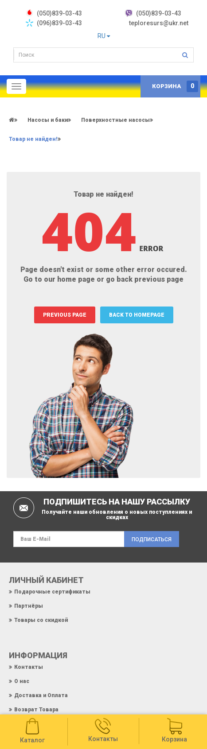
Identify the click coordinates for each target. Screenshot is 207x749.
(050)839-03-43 (158, 13)
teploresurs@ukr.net (158, 23)
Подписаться (152, 539)
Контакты (28, 667)
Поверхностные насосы (115, 120)
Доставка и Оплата (41, 695)
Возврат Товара (36, 709)
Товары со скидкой (41, 620)
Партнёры (28, 606)
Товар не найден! (33, 139)
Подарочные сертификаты (52, 592)
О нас (21, 681)
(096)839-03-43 (59, 23)
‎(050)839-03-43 (59, 13)
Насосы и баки (47, 120)
